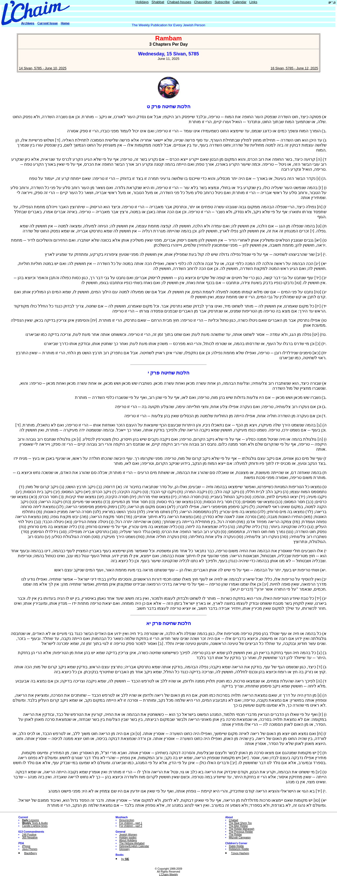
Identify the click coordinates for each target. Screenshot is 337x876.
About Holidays (128, 840)
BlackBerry (30, 853)
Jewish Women (128, 834)
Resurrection (126, 820)
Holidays (142, 2)
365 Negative (30, 837)
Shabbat (157, 2)
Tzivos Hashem (240, 853)
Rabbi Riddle (236, 846)
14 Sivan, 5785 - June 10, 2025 (43, 68)
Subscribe (222, 2)
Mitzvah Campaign (240, 837)
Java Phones (29, 849)
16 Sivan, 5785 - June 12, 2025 (294, 68)
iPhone (26, 846)
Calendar (240, 2)
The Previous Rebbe (241, 831)
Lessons (30, 820)
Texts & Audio (35, 823)
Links (253, 2)
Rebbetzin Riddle (239, 849)
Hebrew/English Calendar (134, 846)
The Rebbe (235, 834)
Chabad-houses (179, 2)
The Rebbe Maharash (241, 828)
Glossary (124, 849)
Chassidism (203, 2)
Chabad (233, 820)
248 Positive (29, 834)
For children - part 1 (130, 823)
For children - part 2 (130, 826)
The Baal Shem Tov (240, 823)
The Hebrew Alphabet (132, 843)
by (125, 859)
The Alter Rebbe (238, 826)
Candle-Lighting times (35, 826)
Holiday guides (128, 837)
